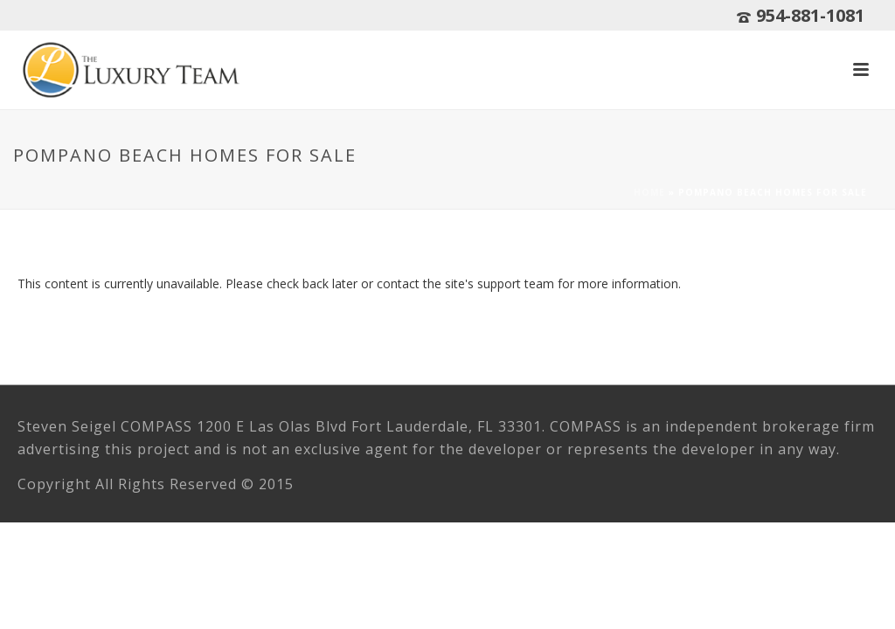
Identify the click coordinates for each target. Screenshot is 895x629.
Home (649, 192)
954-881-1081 (810, 15)
